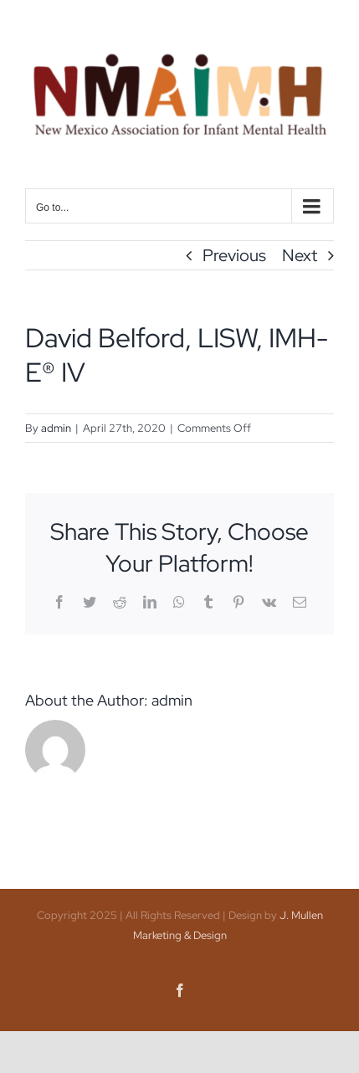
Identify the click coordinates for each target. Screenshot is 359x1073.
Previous (234, 255)
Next (299, 255)
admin (56, 428)
